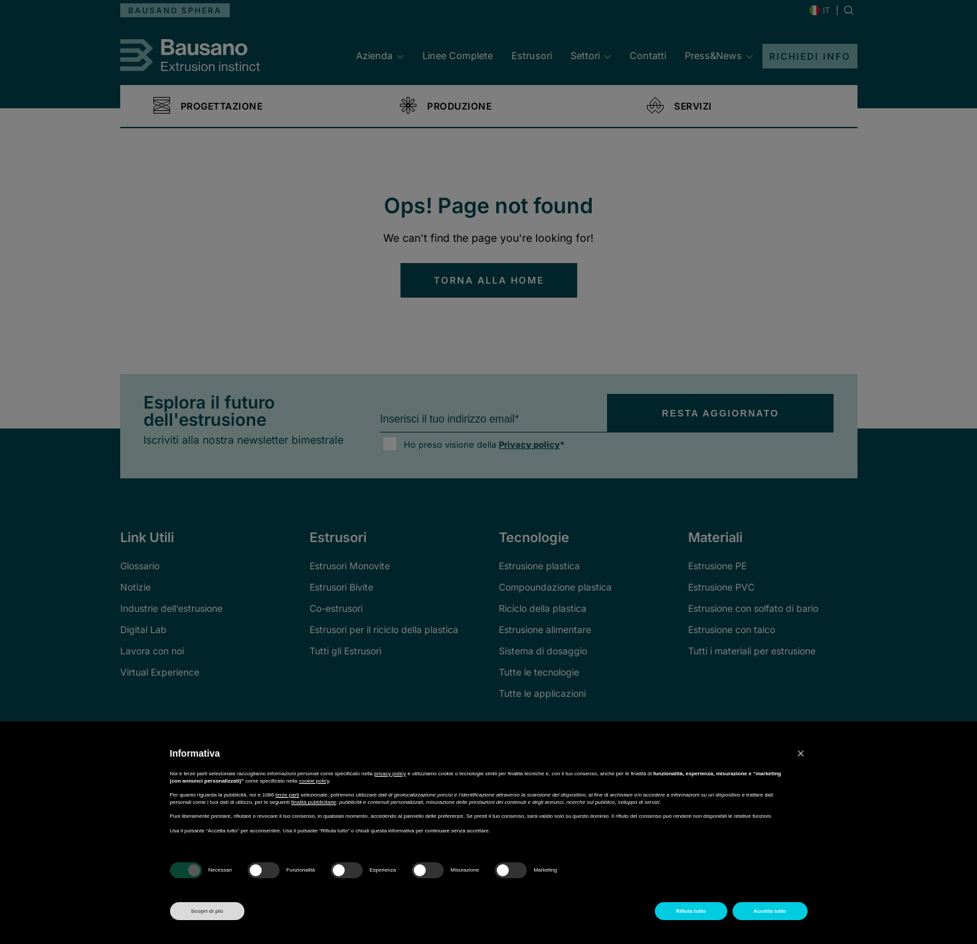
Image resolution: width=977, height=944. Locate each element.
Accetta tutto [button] (770, 911)
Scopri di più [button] (207, 911)
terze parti (288, 795)
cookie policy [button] (314, 781)
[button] (801, 753)
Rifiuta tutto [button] (691, 911)
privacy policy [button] (390, 774)
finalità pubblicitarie (313, 802)
